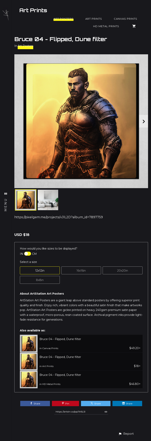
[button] (126, 434)
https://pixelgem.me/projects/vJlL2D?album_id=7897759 (58, 217)
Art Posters (63, 18)
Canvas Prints (125, 18)
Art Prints (33, 10)
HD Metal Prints (106, 26)
